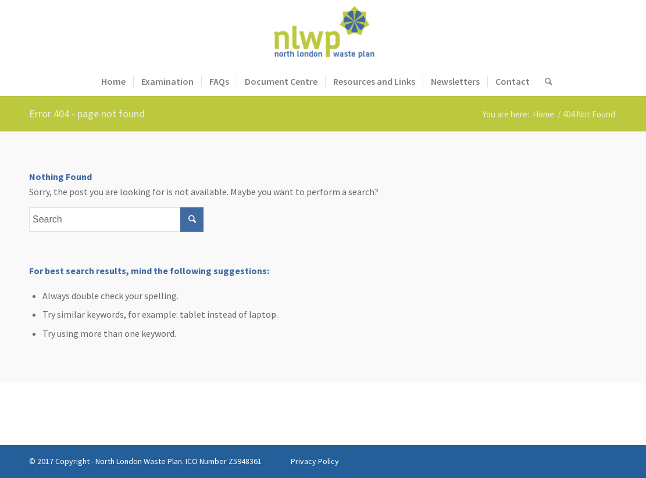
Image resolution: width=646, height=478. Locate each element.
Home (543, 114)
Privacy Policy (315, 461)
